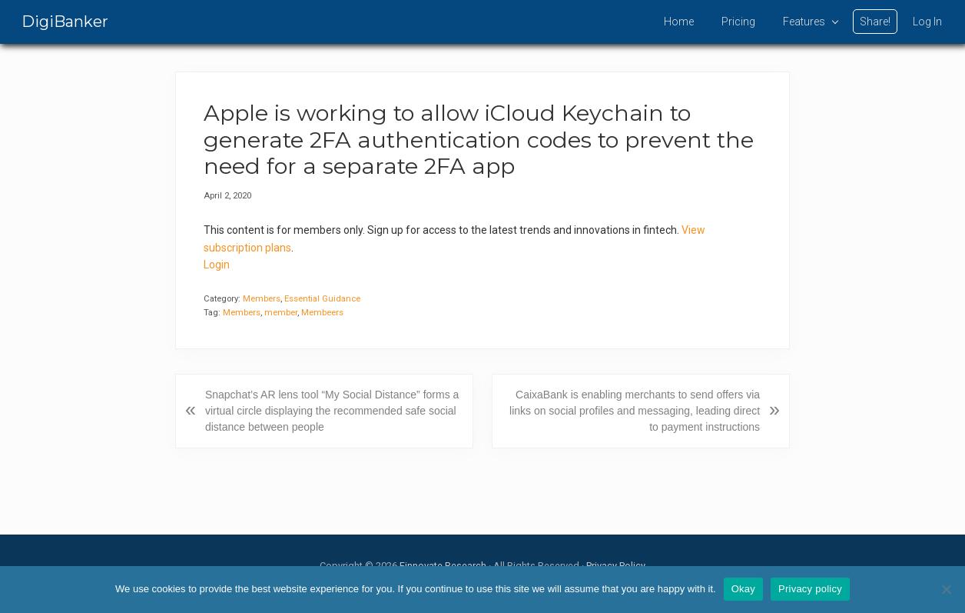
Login (217, 264)
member (280, 313)
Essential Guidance (322, 299)
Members (261, 299)
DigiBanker (65, 21)
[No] (945, 589)
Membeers (322, 313)
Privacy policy (810, 589)
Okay (743, 589)
